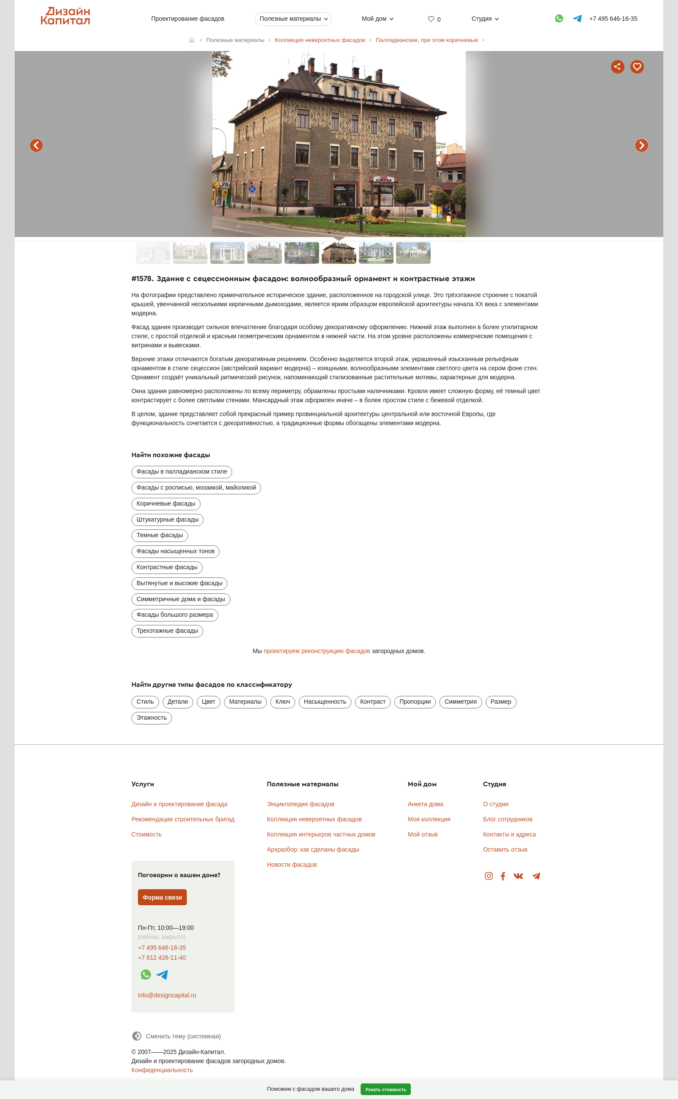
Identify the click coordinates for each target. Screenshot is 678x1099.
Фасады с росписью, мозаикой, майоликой (196, 487)
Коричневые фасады (166, 503)
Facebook (503, 876)
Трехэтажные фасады (167, 630)
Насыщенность (325, 701)
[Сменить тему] (176, 1036)
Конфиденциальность (162, 1070)
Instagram (489, 876)
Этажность (152, 717)
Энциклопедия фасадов (300, 804)
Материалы (245, 701)
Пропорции (415, 701)
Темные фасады (160, 535)
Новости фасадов (292, 864)
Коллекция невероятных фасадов (314, 819)
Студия (482, 18)
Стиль (145, 701)
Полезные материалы (290, 18)
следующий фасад (641, 145)
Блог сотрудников (508, 819)
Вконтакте (518, 876)
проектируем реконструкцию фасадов (317, 650)
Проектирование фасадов (187, 18)
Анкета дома (425, 804)
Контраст (373, 701)
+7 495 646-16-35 (162, 948)
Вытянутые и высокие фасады (179, 583)
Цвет (208, 701)
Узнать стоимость (385, 1089)
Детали (178, 701)
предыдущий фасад (36, 145)
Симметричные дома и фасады (181, 599)
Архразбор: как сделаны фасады (313, 849)
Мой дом (374, 18)
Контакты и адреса (509, 834)
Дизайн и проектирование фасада (179, 804)
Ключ (282, 701)
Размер (501, 701)
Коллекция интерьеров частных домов (321, 834)
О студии (495, 804)
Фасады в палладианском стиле (182, 471)
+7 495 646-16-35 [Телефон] (613, 18)
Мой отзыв (423, 834)
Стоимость (146, 834)
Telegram (536, 876)
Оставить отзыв (505, 849)
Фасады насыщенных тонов (175, 551)
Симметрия (461, 701)
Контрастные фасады (167, 567)
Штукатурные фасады (167, 519)
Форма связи (162, 897)
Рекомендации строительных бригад (182, 819)
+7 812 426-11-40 (162, 958)
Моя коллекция (429, 819)
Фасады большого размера (175, 614)
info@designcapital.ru (167, 995)
